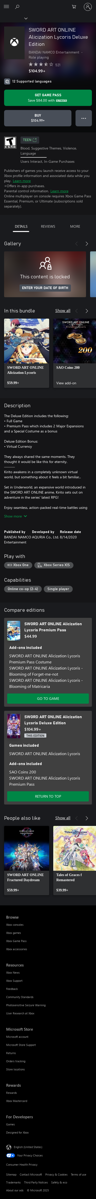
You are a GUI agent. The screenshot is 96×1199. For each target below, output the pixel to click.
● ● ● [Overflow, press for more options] (83, 118)
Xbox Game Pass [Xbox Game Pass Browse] (16, 941)
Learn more (22, 180)
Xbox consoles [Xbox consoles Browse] (15, 924)
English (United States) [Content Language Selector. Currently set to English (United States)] (28, 1147)
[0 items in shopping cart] (75, 7)
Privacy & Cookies (56, 1174)
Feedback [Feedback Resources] (12, 988)
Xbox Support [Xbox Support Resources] (14, 980)
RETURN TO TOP (48, 796)
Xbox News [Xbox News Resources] (13, 972)
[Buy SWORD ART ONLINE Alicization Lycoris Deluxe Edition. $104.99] (37, 118)
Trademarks (13, 1182)
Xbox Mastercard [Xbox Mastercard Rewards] (16, 1100)
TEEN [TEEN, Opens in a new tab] (30, 140)
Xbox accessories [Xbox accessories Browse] (16, 949)
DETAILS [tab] (21, 226)
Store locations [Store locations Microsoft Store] (15, 1069)
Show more (15, 516)
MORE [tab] (75, 226)
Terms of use (78, 1174)
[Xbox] (13, 18)
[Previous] (76, 243)
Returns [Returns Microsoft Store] (11, 1053)
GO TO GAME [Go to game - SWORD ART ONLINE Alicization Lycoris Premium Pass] (48, 698)
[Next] (87, 243)
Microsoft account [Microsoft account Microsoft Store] (17, 1036)
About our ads (15, 1190)
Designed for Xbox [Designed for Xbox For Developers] (17, 1132)
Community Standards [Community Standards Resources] (20, 997)
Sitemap (11, 1174)
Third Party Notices (36, 1182)
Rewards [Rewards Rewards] (11, 1092)
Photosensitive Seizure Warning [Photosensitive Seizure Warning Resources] (26, 1005)
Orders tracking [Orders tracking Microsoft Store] (15, 1061)
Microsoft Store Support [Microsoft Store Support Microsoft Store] (21, 1044)
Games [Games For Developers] (10, 1124)
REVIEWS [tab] (48, 226)
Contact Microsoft (31, 1174)
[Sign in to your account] (88, 7)
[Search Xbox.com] (18, 7)
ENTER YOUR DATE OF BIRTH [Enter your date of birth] (45, 288)
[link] (26, 353)
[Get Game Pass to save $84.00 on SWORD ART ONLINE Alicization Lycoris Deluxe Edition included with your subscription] (48, 98)
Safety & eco (59, 1182)
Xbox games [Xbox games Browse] (13, 932)
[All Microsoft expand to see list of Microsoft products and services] (6, 7)
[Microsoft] (48, 4)
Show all (62, 310)
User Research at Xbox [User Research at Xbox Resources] (20, 1013)
